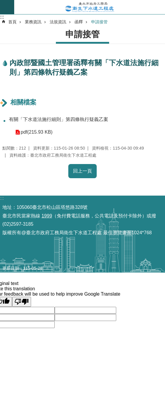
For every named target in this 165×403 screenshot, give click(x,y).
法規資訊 (58, 21)
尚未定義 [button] (7, 7)
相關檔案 (23, 102)
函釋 (79, 21)
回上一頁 (82, 170)
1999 (46, 215)
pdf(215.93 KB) (37, 132)
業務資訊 (33, 21)
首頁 (12, 21)
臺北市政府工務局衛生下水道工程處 (89, 7)
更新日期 (10, 268)
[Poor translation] (21, 302)
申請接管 (99, 21)
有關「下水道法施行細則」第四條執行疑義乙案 (58, 119)
